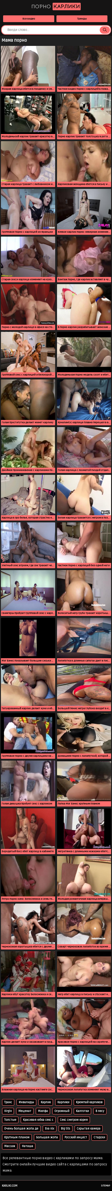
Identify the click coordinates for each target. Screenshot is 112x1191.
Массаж (9, 1146)
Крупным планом (17, 1137)
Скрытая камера (88, 1128)
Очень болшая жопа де (21, 1128)
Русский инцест (76, 1137)
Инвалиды (26, 1102)
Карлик (46, 1102)
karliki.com (9, 1185)
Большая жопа (47, 1137)
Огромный (61, 1111)
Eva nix (49, 1128)
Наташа (27, 1146)
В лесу (100, 1111)
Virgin (8, 1111)
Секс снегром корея (74, 1120)
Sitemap (105, 1185)
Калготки (82, 1111)
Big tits (65, 1128)
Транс (8, 1102)
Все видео (28, 18)
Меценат (24, 1111)
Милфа (43, 1111)
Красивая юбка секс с (38, 1120)
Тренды (82, 18)
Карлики (63, 1102)
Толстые (10, 1120)
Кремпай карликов (89, 1102)
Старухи (99, 1137)
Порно (56, 6)
